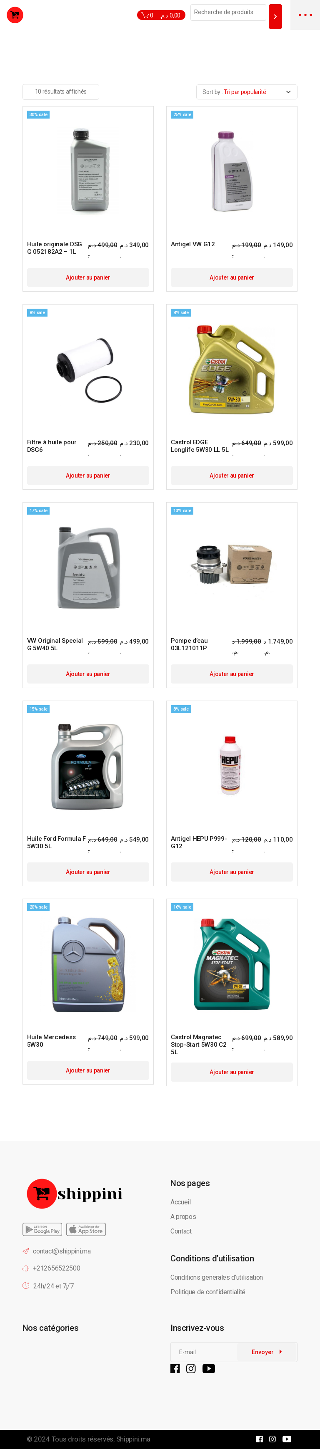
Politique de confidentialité (208, 1292)
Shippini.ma (133, 1439)
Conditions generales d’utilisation (216, 1277)
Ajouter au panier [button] (88, 277)
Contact (181, 1231)
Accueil (180, 1202)
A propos (183, 1217)
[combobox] (247, 91)
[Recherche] (275, 16)
